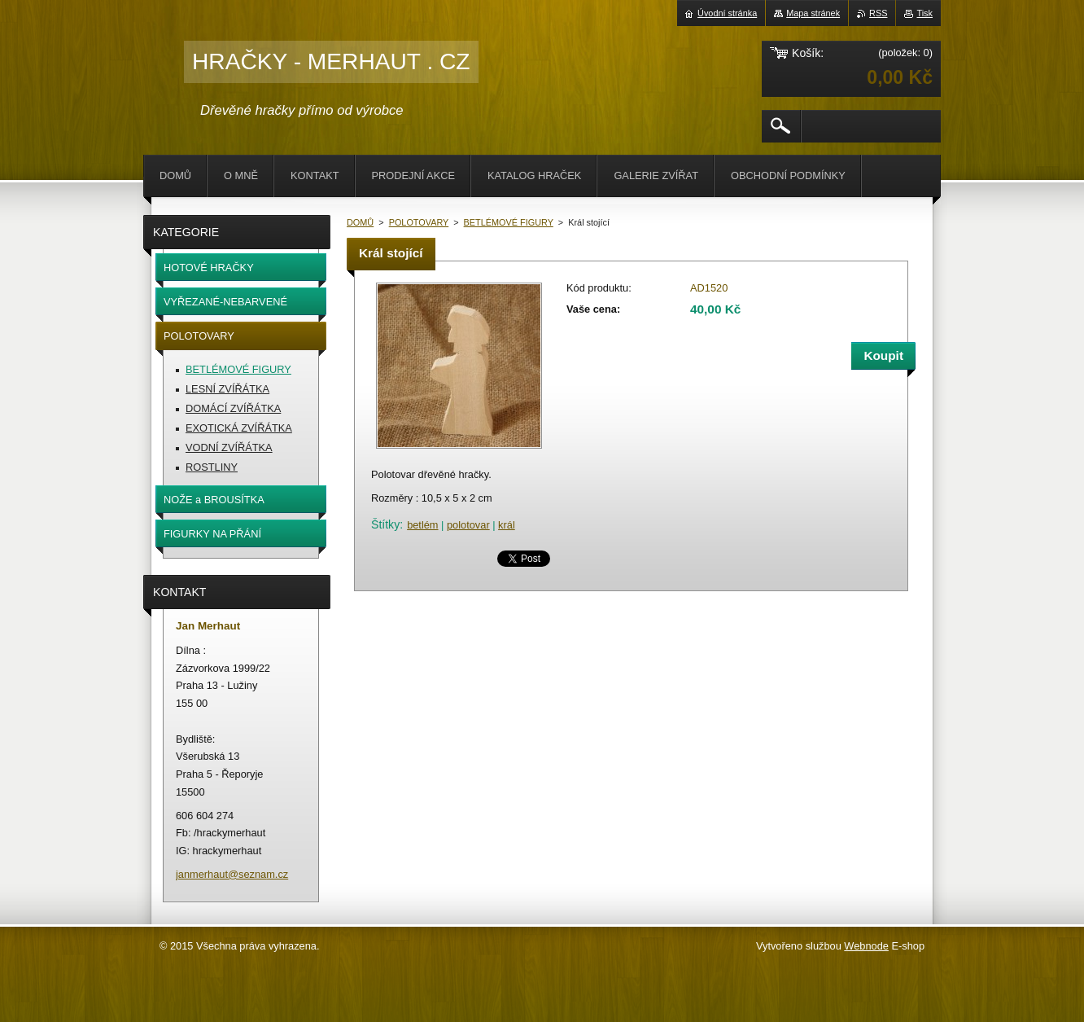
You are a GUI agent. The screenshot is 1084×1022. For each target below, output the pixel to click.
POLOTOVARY (419, 222)
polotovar (468, 525)
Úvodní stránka (727, 13)
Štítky (385, 524)
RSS (878, 13)
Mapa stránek (813, 13)
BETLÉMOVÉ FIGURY (508, 222)
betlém (422, 525)
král (506, 525)
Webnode (866, 946)
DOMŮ (360, 222)
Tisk (924, 13)
